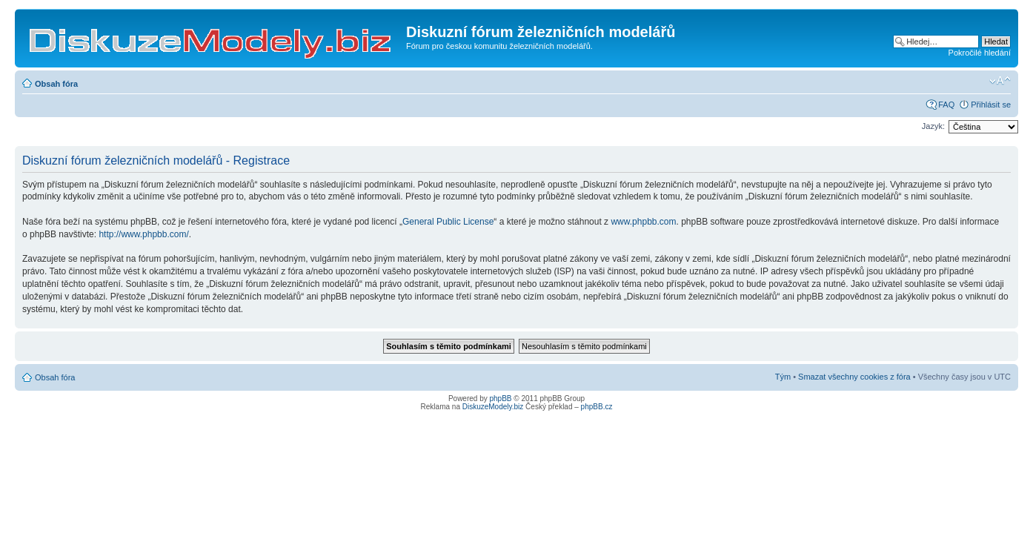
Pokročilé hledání (980, 52)
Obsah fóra (56, 83)
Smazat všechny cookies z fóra (854, 376)
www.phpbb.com (643, 221)
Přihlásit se (991, 104)
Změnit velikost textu (1000, 80)
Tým (783, 376)
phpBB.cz (597, 407)
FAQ (946, 104)
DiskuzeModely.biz (493, 407)
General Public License (448, 221)
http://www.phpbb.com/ (143, 234)
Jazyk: (933, 126)
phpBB (501, 398)
